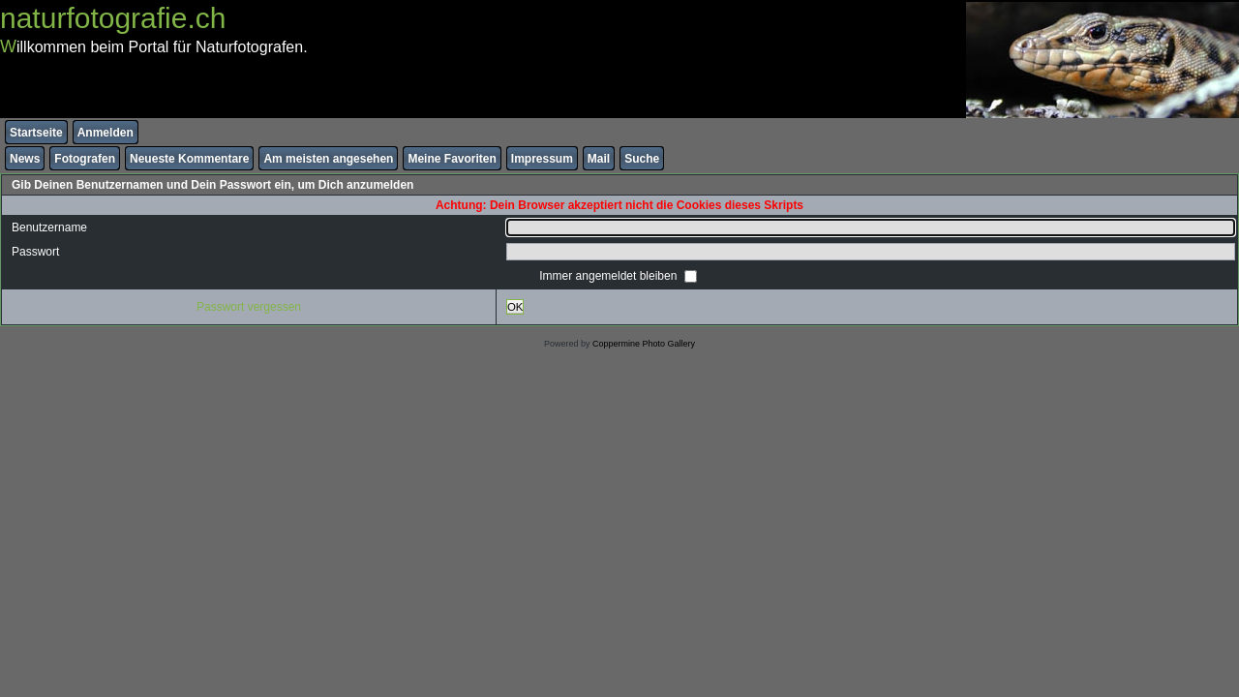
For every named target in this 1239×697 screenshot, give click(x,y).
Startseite (36, 132)
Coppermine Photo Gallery (643, 343)
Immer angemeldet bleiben (609, 276)
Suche (641, 159)
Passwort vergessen (248, 307)
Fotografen (84, 159)
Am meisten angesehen (328, 159)
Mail (599, 159)
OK (515, 307)
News (25, 159)
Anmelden (105, 132)
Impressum (542, 159)
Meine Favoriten (452, 159)
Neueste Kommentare (189, 159)
